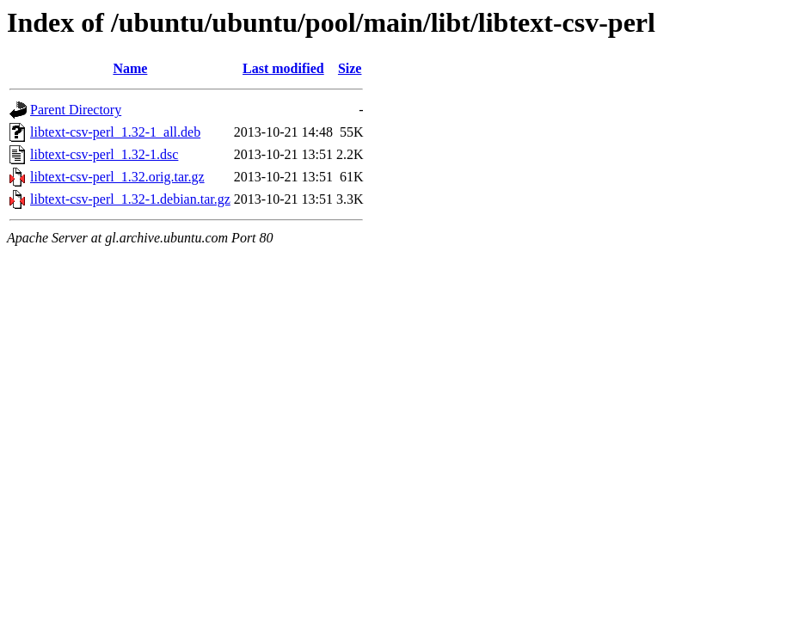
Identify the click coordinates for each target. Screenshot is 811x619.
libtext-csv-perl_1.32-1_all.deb (115, 132)
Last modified (283, 68)
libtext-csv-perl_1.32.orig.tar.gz (117, 176)
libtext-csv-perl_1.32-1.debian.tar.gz (130, 199)
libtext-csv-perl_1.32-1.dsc (104, 154)
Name (130, 68)
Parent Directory (75, 109)
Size (350, 68)
